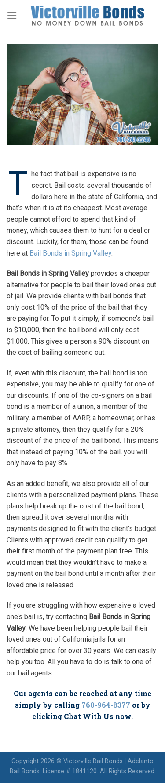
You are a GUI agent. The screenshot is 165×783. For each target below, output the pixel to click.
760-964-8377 (105, 704)
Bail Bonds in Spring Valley (70, 253)
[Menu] (12, 15)
